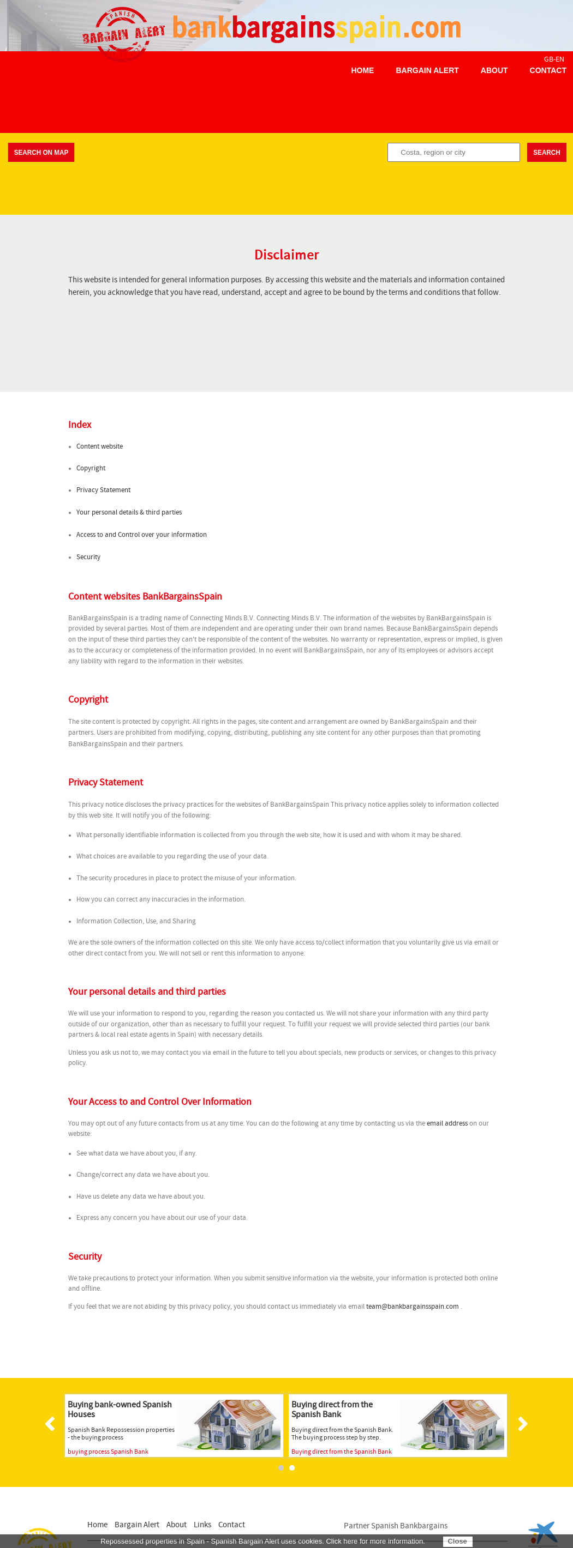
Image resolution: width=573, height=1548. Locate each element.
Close (457, 1541)
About (494, 70)
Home (362, 70)
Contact (548, 70)
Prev (52, 1423)
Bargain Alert (427, 70)
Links (202, 1524)
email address (447, 1124)
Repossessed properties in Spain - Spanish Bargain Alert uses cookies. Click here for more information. (262, 1541)
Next (521, 1423)
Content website (99, 447)
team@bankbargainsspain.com (412, 1307)
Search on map (41, 152)
